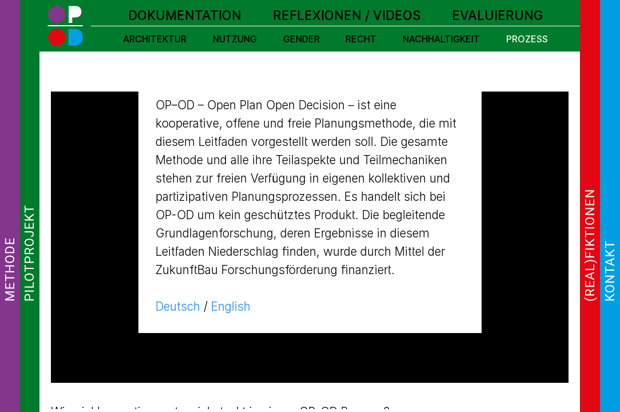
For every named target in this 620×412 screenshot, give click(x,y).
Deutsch (178, 306)
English (231, 306)
